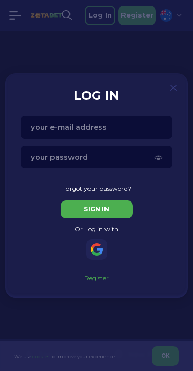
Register (96, 278)
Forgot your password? (96, 188)
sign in (96, 209)
